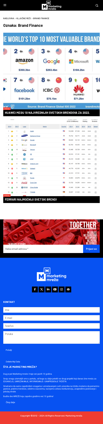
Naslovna (8, 18)
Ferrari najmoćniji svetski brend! (31, 199)
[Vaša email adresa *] (43, 249)
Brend (7, 109)
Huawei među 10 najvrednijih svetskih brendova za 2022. (47, 112)
